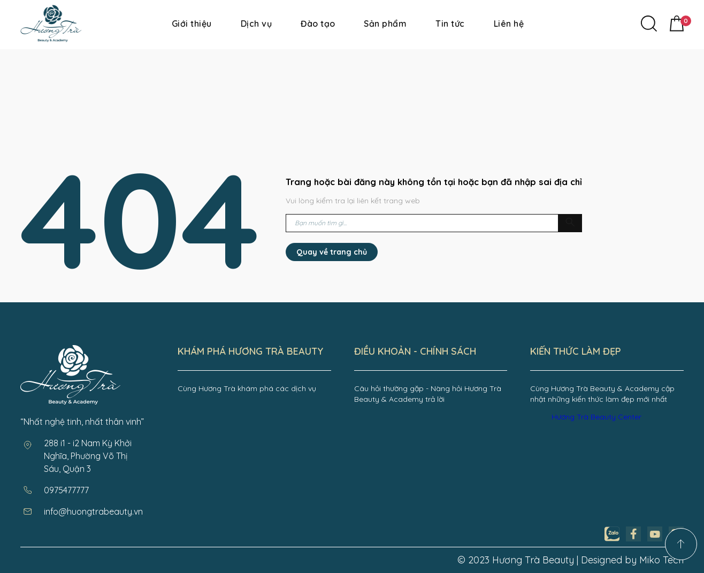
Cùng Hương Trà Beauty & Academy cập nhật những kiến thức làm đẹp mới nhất (602, 394)
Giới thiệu (192, 23)
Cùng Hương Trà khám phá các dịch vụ (247, 388)
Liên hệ (509, 23)
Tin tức (449, 23)
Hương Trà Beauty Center (596, 417)
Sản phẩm (385, 23)
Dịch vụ (256, 23)
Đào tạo (318, 23)
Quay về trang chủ (331, 252)
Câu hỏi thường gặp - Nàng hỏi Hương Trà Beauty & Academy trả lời (427, 394)
